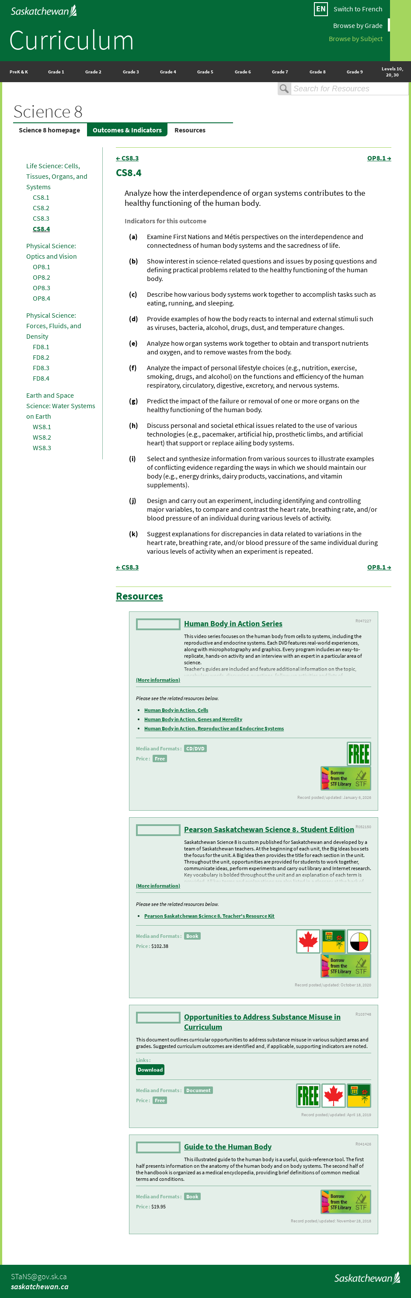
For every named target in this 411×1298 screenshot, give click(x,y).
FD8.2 (41, 357)
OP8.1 (41, 266)
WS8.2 (42, 437)
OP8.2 (41, 277)
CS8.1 (41, 197)
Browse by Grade (358, 25)
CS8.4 (41, 228)
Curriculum (72, 39)
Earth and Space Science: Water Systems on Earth (60, 405)
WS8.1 (42, 426)
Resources (190, 129)
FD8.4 (41, 378)
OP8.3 (41, 287)
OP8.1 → (379, 157)
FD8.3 (41, 367)
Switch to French (358, 8)
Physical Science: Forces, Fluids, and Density (53, 325)
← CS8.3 (127, 157)
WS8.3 (42, 447)
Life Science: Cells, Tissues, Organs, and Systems (56, 176)
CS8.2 (41, 207)
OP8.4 (41, 298)
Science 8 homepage (49, 129)
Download (150, 1069)
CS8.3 (41, 218)
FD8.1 (41, 346)
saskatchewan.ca (40, 1286)
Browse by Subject (356, 38)
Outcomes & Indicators (127, 129)
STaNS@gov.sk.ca (39, 1276)
